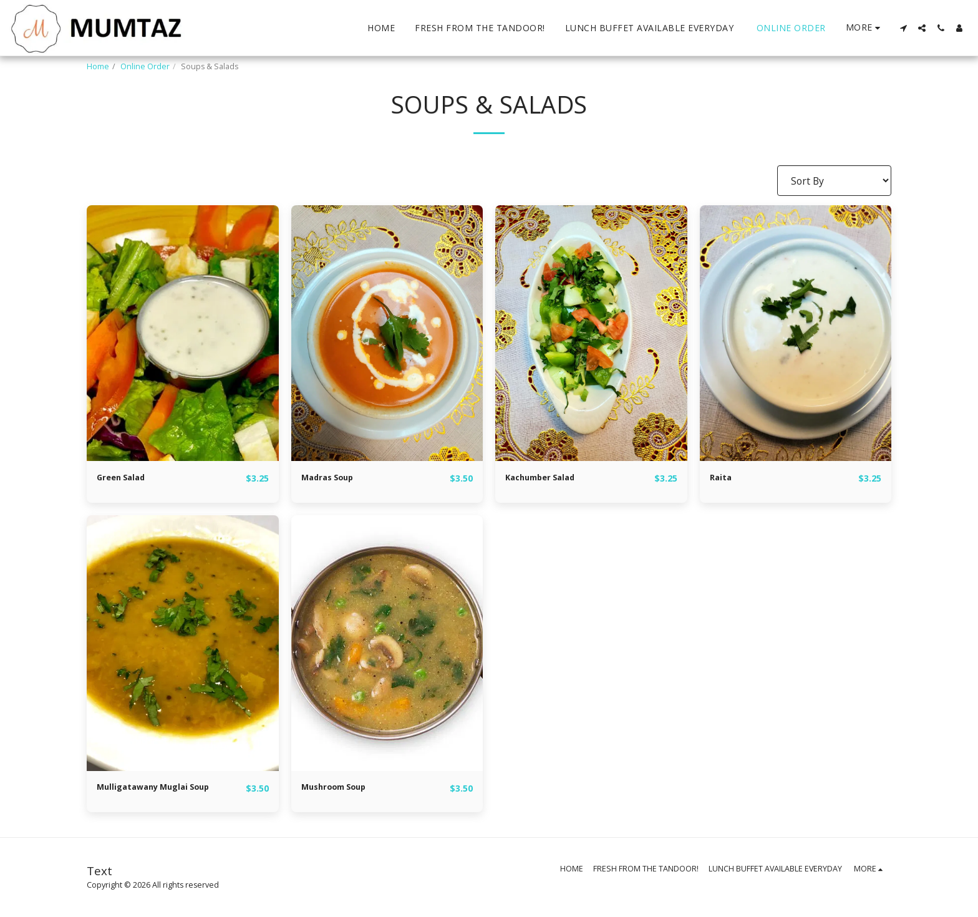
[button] (903, 28)
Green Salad (127, 478)
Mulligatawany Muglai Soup (166, 788)
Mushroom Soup (340, 788)
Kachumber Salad (548, 478)
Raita (723, 478)
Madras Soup (333, 478)
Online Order (145, 66)
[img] (183, 333)
